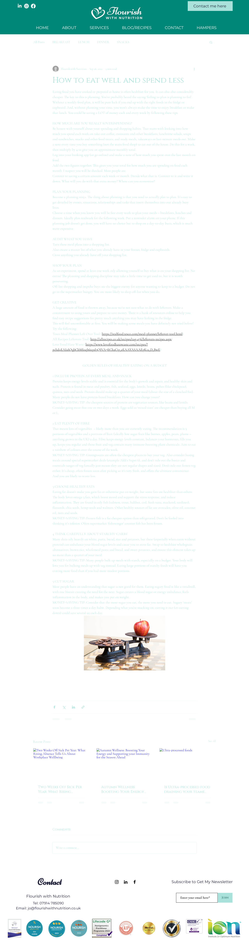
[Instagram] (26, 6)
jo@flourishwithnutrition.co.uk (54, 908)
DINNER (103, 42)
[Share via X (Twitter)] (64, 707)
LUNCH (83, 42)
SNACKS (123, 42)
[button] (211, 42)
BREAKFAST (61, 42)
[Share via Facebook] (54, 707)
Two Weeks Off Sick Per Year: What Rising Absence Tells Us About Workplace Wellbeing (60, 789)
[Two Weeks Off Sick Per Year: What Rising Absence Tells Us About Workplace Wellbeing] (61, 764)
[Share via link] (83, 707)
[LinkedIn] (19, 6)
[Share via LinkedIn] (73, 707)
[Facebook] (33, 6)
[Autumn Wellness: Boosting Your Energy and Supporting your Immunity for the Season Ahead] (124, 764)
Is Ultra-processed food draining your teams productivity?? (187, 789)
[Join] (225, 898)
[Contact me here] (210, 6)
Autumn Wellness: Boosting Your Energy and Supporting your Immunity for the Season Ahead (122, 789)
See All (212, 741)
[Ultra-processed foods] (188, 764)
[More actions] (194, 68)
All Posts (39, 42)
